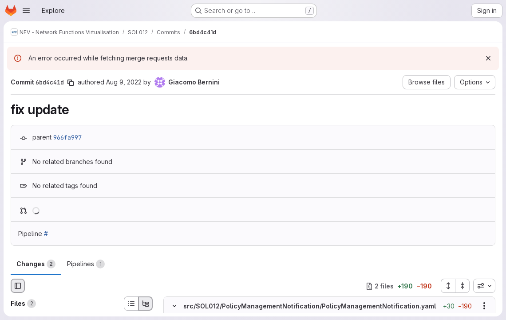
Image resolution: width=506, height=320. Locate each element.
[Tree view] (145, 303)
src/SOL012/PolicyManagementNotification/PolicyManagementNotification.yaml (309, 306)
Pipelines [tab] (86, 264)
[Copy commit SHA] (70, 82)
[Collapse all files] (462, 286)
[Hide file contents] (174, 306)
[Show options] (484, 306)
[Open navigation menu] (26, 11)
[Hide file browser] (18, 286)
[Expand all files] (448, 286)
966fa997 (67, 137)
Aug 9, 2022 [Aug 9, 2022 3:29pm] (124, 82)
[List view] (131, 303)
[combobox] (484, 286)
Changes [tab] (35, 264)
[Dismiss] (488, 58)
